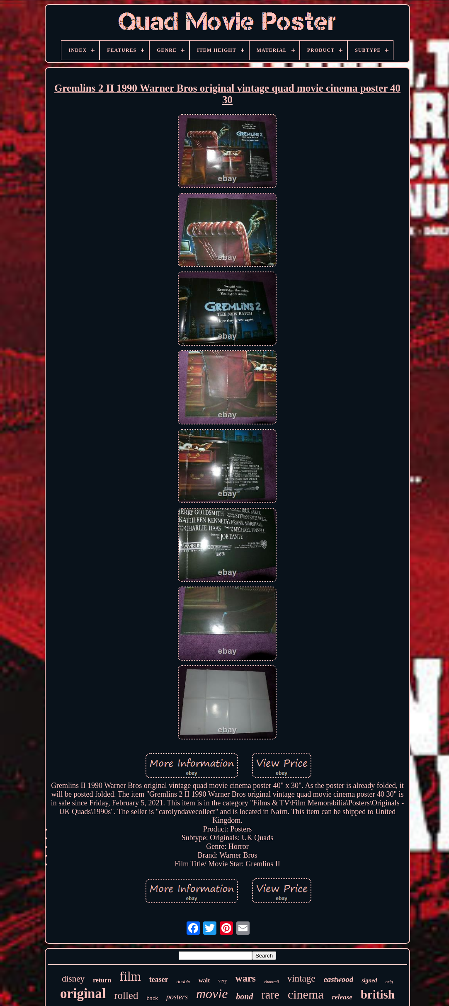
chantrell (271, 981)
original (83, 993)
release (342, 997)
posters (177, 997)
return (102, 980)
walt (204, 980)
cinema (306, 994)
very (222, 981)
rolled (126, 995)
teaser (158, 979)
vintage (301, 978)
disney (73, 979)
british (378, 994)
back (152, 998)
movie (212, 993)
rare (270, 994)
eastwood (338, 979)
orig (389, 981)
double (183, 981)
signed (369, 980)
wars (245, 978)
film (130, 976)
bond (244, 996)
